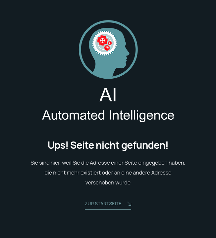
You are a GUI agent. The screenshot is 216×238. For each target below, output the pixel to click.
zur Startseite (108, 204)
